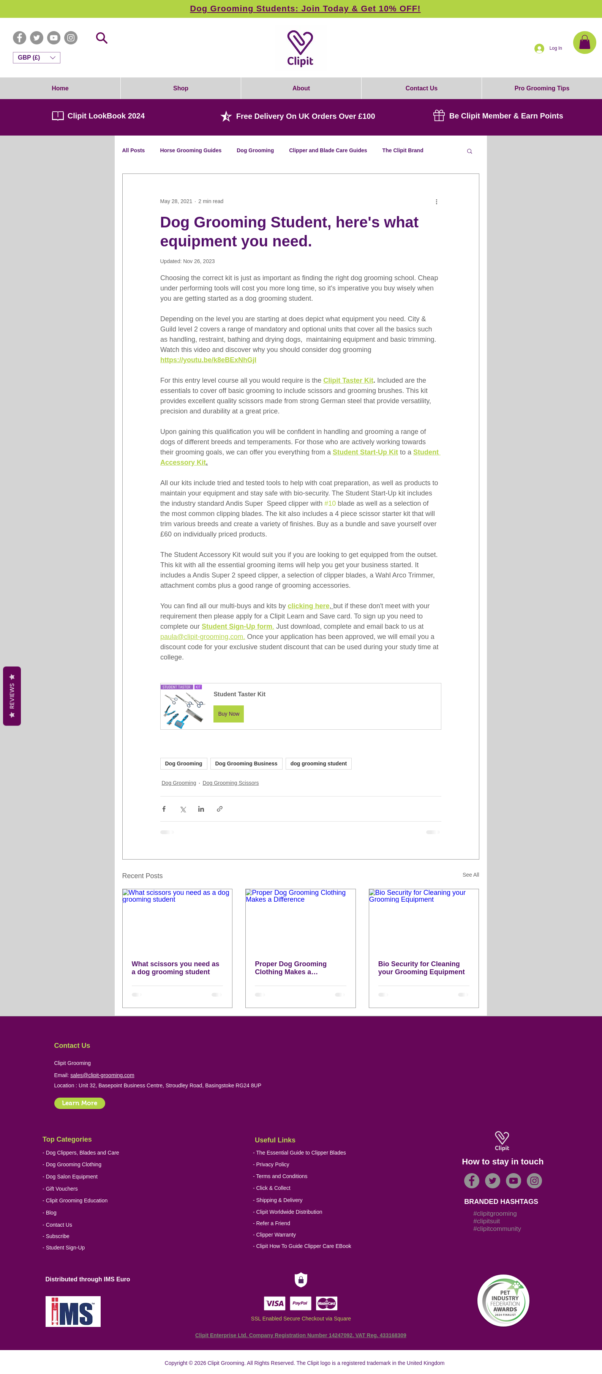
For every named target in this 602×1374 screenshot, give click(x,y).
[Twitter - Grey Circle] (36, 37)
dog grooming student (319, 763)
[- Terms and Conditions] (308, 1176)
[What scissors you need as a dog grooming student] (177, 920)
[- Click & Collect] (304, 1188)
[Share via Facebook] (163, 808)
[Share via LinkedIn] (201, 808)
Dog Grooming (255, 150)
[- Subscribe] (98, 1236)
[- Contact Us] (98, 1225)
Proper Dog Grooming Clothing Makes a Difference (291, 968)
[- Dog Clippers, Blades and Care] (81, 1153)
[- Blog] (98, 1213)
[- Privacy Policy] (308, 1164)
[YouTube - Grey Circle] (53, 37)
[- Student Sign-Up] (98, 1248)
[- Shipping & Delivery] (304, 1200)
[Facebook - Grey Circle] (19, 37)
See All (471, 875)
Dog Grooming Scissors (231, 783)
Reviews (12, 696)
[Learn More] (79, 1103)
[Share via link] (219, 808)
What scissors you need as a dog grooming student (176, 968)
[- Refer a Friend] (308, 1223)
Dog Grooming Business (246, 763)
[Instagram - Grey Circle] (70, 37)
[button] (585, 42)
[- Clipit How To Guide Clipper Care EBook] (308, 1246)
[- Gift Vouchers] (78, 1189)
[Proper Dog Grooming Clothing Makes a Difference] (301, 920)
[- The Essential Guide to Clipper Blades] (299, 1153)
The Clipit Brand (402, 150)
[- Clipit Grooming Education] (89, 1200)
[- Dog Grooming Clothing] (78, 1164)
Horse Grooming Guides (190, 150)
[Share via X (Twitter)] (182, 808)
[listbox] (36, 57)
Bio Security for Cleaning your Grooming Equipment (421, 968)
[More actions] (436, 201)
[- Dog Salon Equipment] (78, 1177)
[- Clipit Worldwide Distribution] (308, 1212)
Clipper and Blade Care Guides (328, 150)
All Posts (133, 150)
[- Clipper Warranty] (308, 1235)
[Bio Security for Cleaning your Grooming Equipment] (424, 920)
